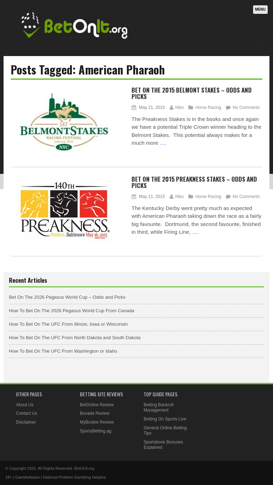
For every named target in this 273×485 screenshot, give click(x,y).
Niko (179, 107)
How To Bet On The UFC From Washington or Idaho (63, 351)
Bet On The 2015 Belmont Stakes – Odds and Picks (192, 93)
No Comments (246, 107)
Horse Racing (208, 107)
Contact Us (26, 413)
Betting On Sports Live (165, 419)
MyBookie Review (97, 422)
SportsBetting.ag (96, 431)
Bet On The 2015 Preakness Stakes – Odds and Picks (194, 182)
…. (163, 143)
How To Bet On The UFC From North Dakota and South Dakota (74, 337)
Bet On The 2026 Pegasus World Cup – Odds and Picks (67, 297)
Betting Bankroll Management (158, 407)
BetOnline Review (97, 404)
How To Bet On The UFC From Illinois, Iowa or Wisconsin (68, 324)
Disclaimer (26, 422)
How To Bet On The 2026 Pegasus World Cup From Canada (71, 310)
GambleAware (27, 477)
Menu (260, 9)
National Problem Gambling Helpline (74, 477)
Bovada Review (94, 413)
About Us (24, 404)
